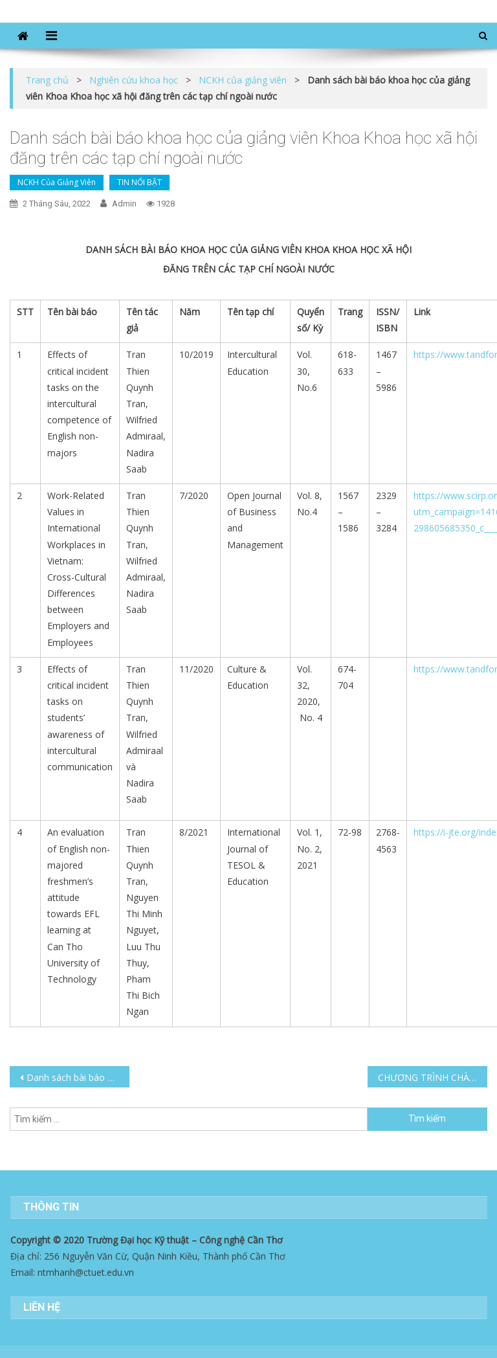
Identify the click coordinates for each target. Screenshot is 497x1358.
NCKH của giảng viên (56, 182)
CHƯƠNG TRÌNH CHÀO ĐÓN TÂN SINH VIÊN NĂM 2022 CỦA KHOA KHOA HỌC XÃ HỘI (432, 1077)
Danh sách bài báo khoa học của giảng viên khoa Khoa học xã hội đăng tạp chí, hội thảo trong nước (78, 1077)
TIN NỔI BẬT (139, 182)
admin (124, 203)
